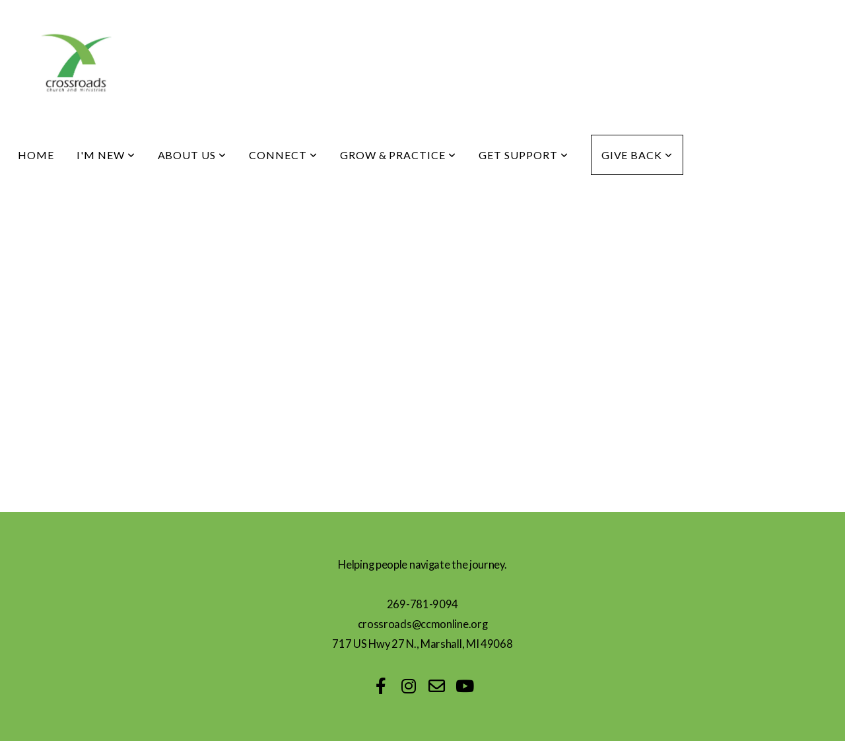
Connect (283, 155)
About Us (192, 155)
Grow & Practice (398, 155)
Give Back (637, 155)
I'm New (106, 155)
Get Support (523, 155)
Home (36, 155)
